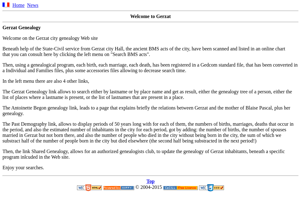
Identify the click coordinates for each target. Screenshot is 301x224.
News (32, 5)
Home (18, 5)
